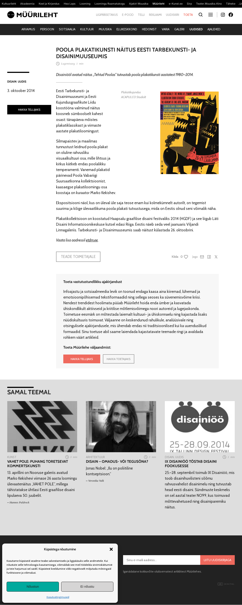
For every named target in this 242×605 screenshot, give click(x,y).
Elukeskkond (126, 29)
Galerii (179, 29)
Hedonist (149, 29)
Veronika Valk (96, 480)
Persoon (47, 29)
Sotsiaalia (67, 29)
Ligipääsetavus (107, 14)
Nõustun (33, 586)
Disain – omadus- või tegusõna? (117, 461)
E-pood (128, 14)
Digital (226, 584)
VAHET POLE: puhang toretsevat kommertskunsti (37, 463)
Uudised (196, 29)
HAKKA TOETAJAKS (119, 359)
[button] (111, 549)
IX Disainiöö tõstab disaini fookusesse (191, 463)
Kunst (11, 457)
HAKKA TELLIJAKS (29, 109)
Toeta (188, 14)
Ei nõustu (87, 586)
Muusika (105, 29)
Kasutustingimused (58, 597)
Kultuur (87, 29)
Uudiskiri (172, 14)
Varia (165, 29)
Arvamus (28, 29)
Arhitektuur (95, 457)
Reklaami (155, 14)
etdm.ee (92, 240)
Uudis (22, 81)
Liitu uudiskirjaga (217, 560)
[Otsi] (200, 14)
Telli (141, 14)
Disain (11, 81)
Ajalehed (213, 29)
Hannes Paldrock (19, 502)
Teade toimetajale (78, 256)
